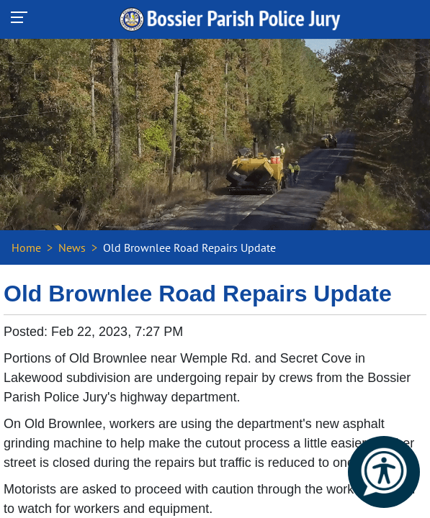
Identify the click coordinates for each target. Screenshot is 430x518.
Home (26, 247)
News (72, 247)
